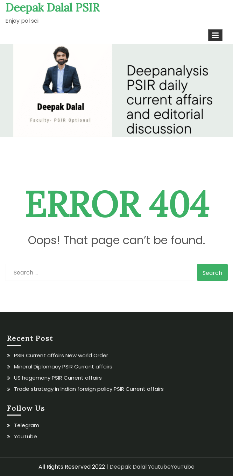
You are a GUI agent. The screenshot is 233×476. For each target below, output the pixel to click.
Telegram (26, 425)
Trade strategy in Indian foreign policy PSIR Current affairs (89, 389)
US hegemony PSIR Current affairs (58, 377)
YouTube (25, 436)
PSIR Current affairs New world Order (61, 355)
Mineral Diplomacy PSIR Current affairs (63, 366)
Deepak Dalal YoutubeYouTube (152, 467)
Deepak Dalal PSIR (52, 7)
